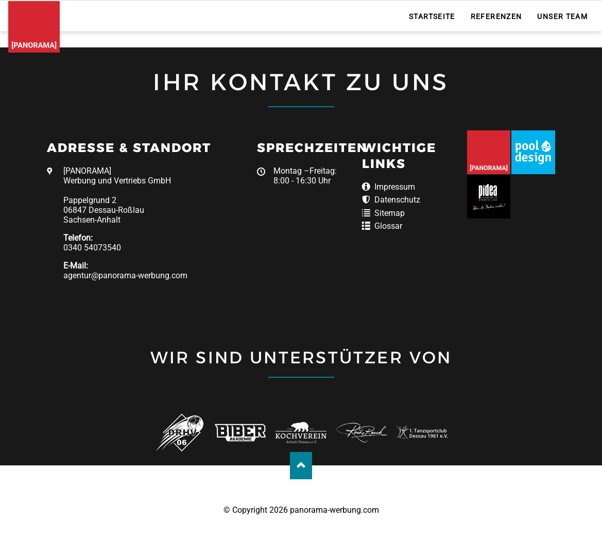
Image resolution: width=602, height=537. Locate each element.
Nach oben (301, 465)
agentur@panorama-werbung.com (125, 275)
